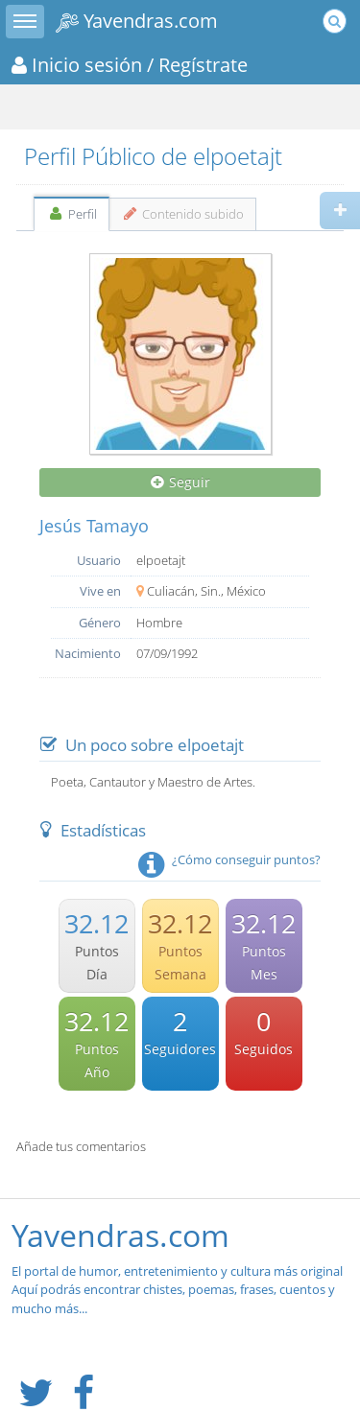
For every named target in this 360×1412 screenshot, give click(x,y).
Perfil (71, 214)
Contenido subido (183, 214)
